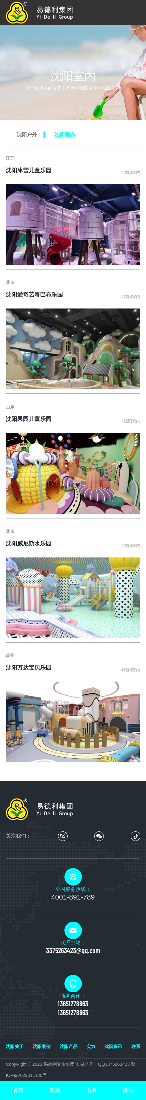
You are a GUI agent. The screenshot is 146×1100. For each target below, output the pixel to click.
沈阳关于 (14, 1046)
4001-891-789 (73, 897)
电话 (91, 1090)
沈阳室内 (111, 88)
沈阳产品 (68, 1046)
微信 (128, 1090)
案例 (55, 1090)
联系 (135, 1046)
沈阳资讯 (113, 1046)
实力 (90, 1046)
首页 (70, 88)
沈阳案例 (88, 88)
